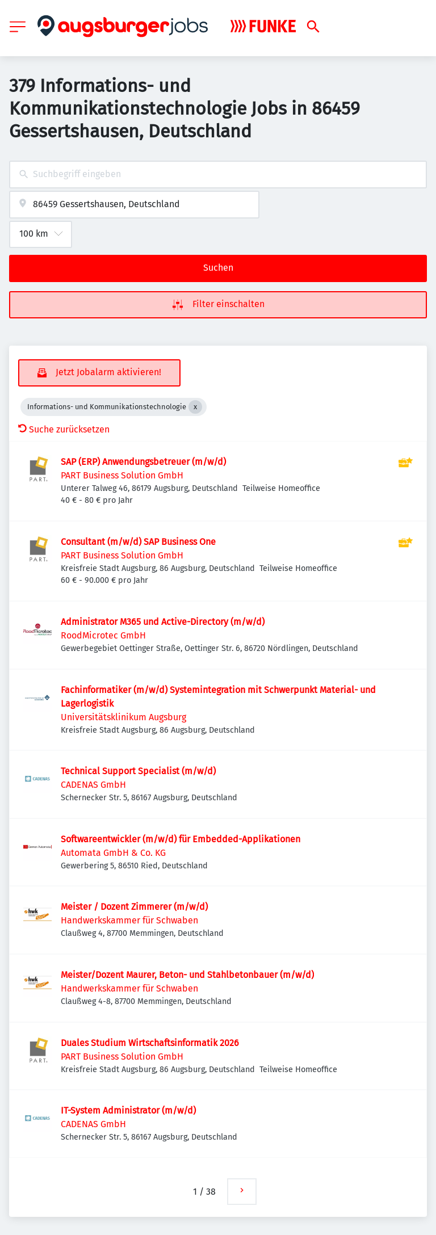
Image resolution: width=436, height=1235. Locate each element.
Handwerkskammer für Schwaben (129, 920)
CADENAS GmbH (93, 784)
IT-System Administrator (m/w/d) (128, 1110)
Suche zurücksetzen (64, 429)
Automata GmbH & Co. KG (113, 852)
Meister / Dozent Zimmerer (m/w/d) (134, 906)
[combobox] (218, 174)
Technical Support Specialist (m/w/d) (138, 771)
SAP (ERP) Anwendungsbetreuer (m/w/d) (143, 461)
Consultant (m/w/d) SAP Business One (138, 541)
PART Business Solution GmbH (122, 475)
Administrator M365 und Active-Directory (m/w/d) (163, 621)
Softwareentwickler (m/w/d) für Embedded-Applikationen (180, 839)
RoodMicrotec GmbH (103, 635)
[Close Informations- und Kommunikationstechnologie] (195, 407)
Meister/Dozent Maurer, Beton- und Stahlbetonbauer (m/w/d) (187, 974)
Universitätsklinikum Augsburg (123, 717)
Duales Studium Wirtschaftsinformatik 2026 (150, 1042)
